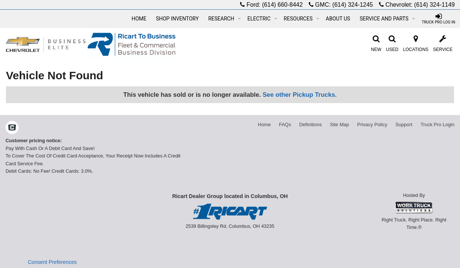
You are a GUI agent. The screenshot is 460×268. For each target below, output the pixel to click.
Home (139, 19)
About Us (338, 19)
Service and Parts (387, 19)
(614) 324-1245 (352, 4)
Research (224, 19)
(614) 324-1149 (434, 4)
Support (403, 124)
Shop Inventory (177, 19)
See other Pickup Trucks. (300, 94)
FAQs (285, 124)
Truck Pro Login (437, 124)
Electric (262, 19)
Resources (302, 19)
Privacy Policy (372, 124)
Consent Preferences (52, 262)
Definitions (310, 124)
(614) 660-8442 (282, 4)
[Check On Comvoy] (12, 128)
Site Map (339, 124)
